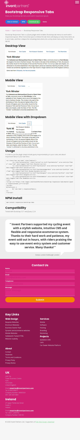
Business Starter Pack (13, 328)
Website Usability (11, 339)
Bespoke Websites (12, 322)
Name (7, 268)
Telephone (9, 281)
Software (43, 325)
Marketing (44, 333)
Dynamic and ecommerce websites (17, 330)
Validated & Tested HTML (14, 336)
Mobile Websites (11, 333)
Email (7, 275)
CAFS (42, 342)
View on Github (12, 22)
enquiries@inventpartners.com (22, 388)
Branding (43, 330)
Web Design (11, 318)
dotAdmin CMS (45, 340)
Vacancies (8, 355)
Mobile (42, 322)
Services (44, 318)
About (8, 348)
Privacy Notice (10, 363)
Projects (44, 336)
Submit (40, 299)
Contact (8, 352)
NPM (23, 22)
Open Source (16, 30)
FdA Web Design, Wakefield (45, 422)
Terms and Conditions (13, 357)
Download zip (34, 22)
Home (7, 30)
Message (8, 287)
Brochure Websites (12, 325)
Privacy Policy (10, 360)
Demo (45, 22)
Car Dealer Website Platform (50, 345)
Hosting (43, 328)
